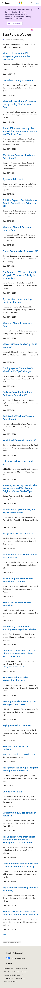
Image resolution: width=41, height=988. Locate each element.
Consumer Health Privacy (12, 975)
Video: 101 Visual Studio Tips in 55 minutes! (20, 346)
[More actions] (36, 29)
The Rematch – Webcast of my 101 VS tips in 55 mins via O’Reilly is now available (20, 274)
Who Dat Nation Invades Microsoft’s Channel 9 (15, 679)
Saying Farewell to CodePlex (17, 725)
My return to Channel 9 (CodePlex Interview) (20, 889)
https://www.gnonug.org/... (13, 667)
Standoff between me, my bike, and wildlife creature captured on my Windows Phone (20, 131)
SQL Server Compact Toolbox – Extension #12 (19, 156)
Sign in (37, 3)
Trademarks (19, 978)
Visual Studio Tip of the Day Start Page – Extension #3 (20, 511)
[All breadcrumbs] (4, 29)
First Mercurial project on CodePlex (16, 748)
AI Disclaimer (8, 968)
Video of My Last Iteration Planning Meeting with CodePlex (19, 628)
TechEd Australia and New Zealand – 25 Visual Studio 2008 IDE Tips (20, 865)
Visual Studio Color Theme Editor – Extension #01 (20, 556)
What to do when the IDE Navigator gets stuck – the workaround (16, 56)
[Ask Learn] (32, 29)
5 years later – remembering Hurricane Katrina (17, 300)
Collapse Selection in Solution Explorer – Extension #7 (18, 394)
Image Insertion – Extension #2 (18, 533)
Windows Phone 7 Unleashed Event (17, 324)
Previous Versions (21, 968)
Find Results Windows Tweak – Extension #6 (18, 418)
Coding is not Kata (12, 791)
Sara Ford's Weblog (14, 30)
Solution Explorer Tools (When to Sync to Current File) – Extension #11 (20, 202)
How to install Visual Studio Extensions (17, 604)
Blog (5, 972)
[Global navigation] (2, 3)
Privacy (23, 972)
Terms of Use (8, 978)
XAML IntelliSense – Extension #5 (19, 440)
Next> (5, 934)
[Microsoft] (20, 3)
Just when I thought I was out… (19, 80)
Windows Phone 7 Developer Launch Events (17, 228)
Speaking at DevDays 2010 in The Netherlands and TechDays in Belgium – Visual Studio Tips (20, 488)
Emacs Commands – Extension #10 (20, 251)
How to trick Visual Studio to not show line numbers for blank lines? (20, 913)
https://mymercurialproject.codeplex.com (18, 754)
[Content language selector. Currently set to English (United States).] (14, 953)
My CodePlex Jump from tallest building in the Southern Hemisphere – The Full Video (19, 839)
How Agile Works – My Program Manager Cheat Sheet (19, 703)
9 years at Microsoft (13, 179)
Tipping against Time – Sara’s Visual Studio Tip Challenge (18, 370)
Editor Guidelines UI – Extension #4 (19, 463)
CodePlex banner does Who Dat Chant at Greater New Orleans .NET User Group (19, 653)
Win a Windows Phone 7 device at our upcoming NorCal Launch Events (20, 104)
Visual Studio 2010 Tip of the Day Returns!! (19, 814)
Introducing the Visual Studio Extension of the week (18, 580)
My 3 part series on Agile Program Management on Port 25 (20, 769)
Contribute (15, 972)
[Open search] (31, 3)
